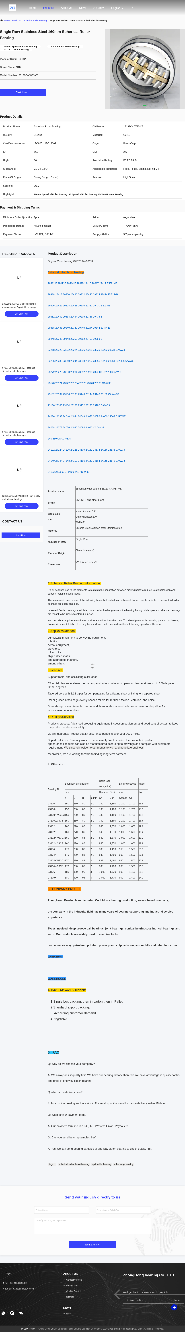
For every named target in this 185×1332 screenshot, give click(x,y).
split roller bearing (101, 1164)
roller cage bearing (123, 1164)
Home (32, 7)
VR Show (98, 7)
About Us (66, 7)
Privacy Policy (28, 1329)
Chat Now (23, 92)
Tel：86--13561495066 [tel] (14, 1283)
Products (48, 7)
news (82, 7)
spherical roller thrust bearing (74, 1164)
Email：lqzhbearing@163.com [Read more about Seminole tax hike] (18, 1288)
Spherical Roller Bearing (35, 20)
